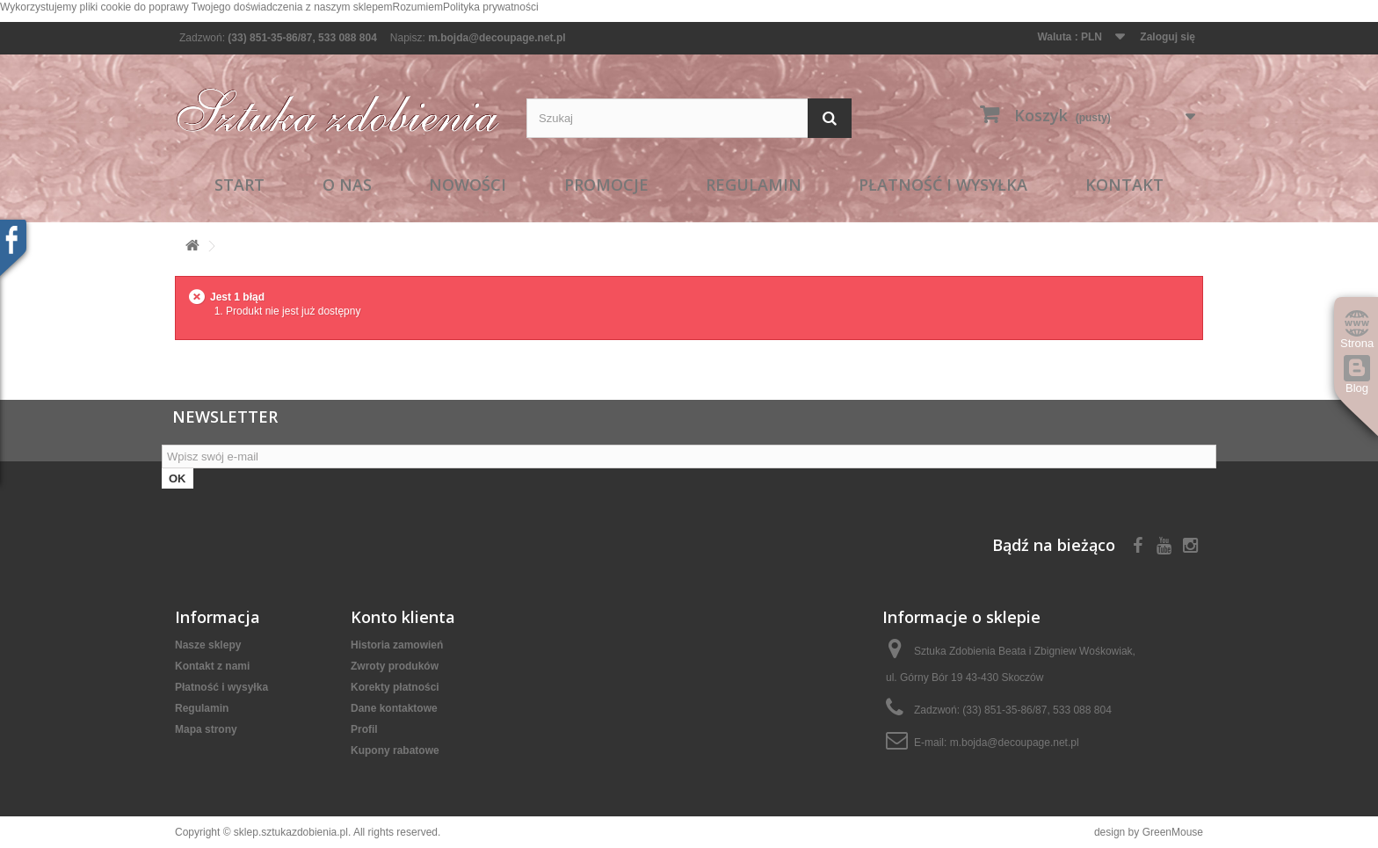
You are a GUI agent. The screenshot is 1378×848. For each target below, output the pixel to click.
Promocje (606, 184)
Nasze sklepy (208, 645)
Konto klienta (403, 616)
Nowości (467, 184)
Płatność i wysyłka (943, 184)
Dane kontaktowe (394, 708)
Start (239, 184)
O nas (347, 184)
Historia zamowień (397, 645)
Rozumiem (418, 7)
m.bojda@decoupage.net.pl (496, 38)
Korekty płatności (395, 687)
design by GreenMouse (1148, 832)
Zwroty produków (395, 666)
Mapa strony (206, 729)
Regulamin (753, 184)
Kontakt (1124, 184)
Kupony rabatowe (395, 750)
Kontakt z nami (212, 666)
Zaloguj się (1167, 37)
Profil (364, 729)
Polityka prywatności (491, 7)
